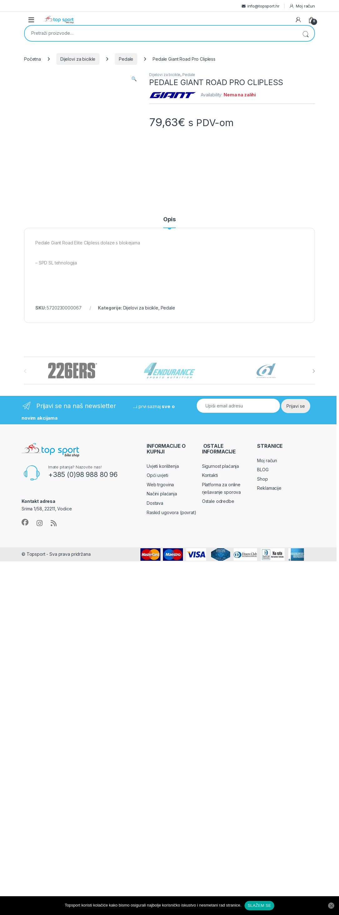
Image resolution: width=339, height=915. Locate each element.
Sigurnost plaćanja (220, 466)
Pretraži (305, 33)
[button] (134, 79)
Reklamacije (269, 488)
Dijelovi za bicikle (77, 59)
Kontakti (210, 475)
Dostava (155, 503)
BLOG (262, 469)
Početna (32, 59)
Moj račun (302, 6)
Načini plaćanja (162, 493)
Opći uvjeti (157, 475)
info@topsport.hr (263, 5)
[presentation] (313, 371)
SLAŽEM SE (259, 905)
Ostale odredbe (218, 501)
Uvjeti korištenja (163, 466)
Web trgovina (160, 484)
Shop (262, 479)
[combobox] (161, 33)
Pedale (126, 59)
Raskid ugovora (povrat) (171, 512)
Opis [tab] (169, 219)
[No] (331, 905)
